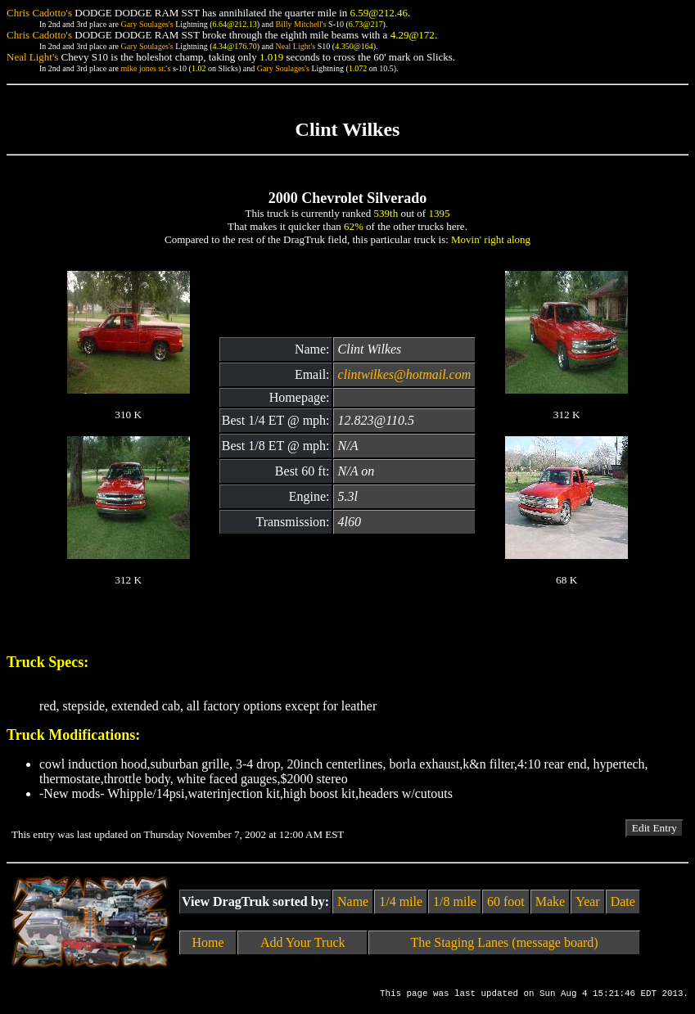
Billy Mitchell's (300, 24)
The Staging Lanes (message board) (504, 942)
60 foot (506, 901)
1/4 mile (400, 901)
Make (550, 901)
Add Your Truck (302, 942)
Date (623, 901)
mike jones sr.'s (145, 68)
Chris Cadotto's (39, 13)
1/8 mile (454, 901)
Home (208, 942)
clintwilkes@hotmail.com (405, 374)
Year (587, 901)
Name (352, 901)
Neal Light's (295, 46)
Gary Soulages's (146, 24)
